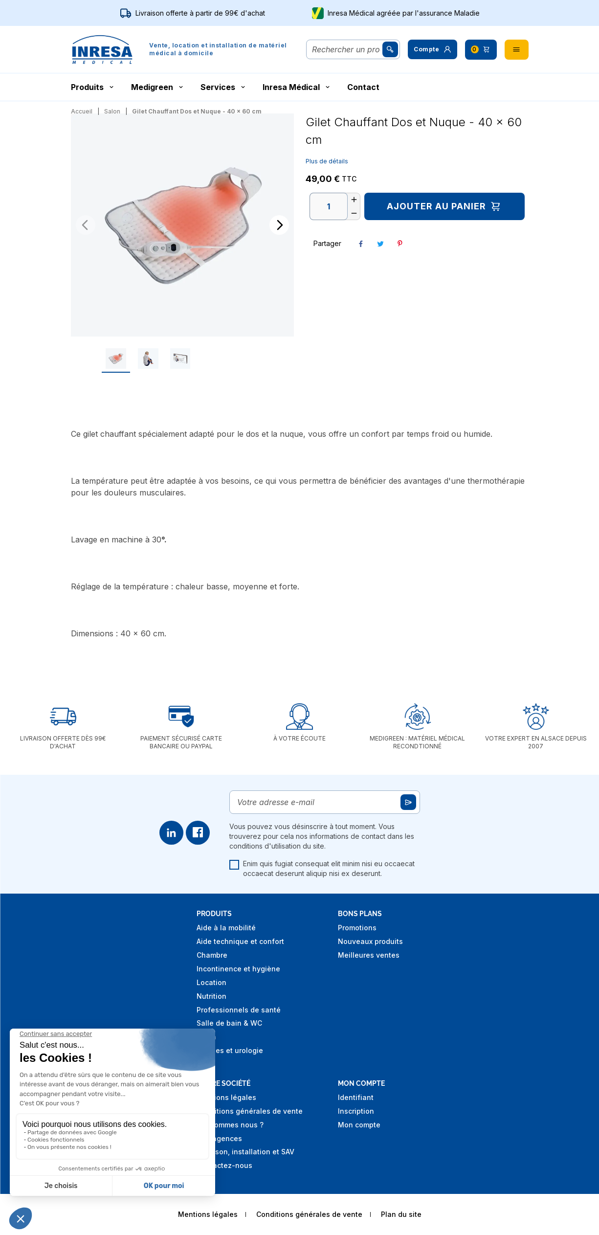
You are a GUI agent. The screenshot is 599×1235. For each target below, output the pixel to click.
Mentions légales (226, 1097)
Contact (363, 87)
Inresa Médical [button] (297, 87)
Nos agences (219, 1138)
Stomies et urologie (230, 1050)
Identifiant (356, 1097)
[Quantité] (329, 206)
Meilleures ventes (368, 955)
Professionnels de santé (239, 1010)
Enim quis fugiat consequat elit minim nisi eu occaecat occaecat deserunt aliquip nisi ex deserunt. (322, 868)
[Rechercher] (346, 49)
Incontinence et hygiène (238, 969)
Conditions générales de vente (250, 1111)
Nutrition (211, 996)
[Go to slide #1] (150, 358)
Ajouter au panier (444, 206)
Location (211, 982)
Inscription (356, 1111)
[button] (432, 49)
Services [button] (223, 87)
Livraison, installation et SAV (245, 1151)
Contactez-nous (224, 1165)
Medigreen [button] (158, 87)
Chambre (212, 955)
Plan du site (401, 1214)
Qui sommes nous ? (230, 1125)
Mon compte (359, 1125)
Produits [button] (93, 87)
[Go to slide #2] (182, 358)
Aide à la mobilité (226, 927)
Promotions (357, 927)
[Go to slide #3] (214, 358)
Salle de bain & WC (229, 1023)
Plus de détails (327, 161)
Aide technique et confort (240, 941)
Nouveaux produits (370, 941)
